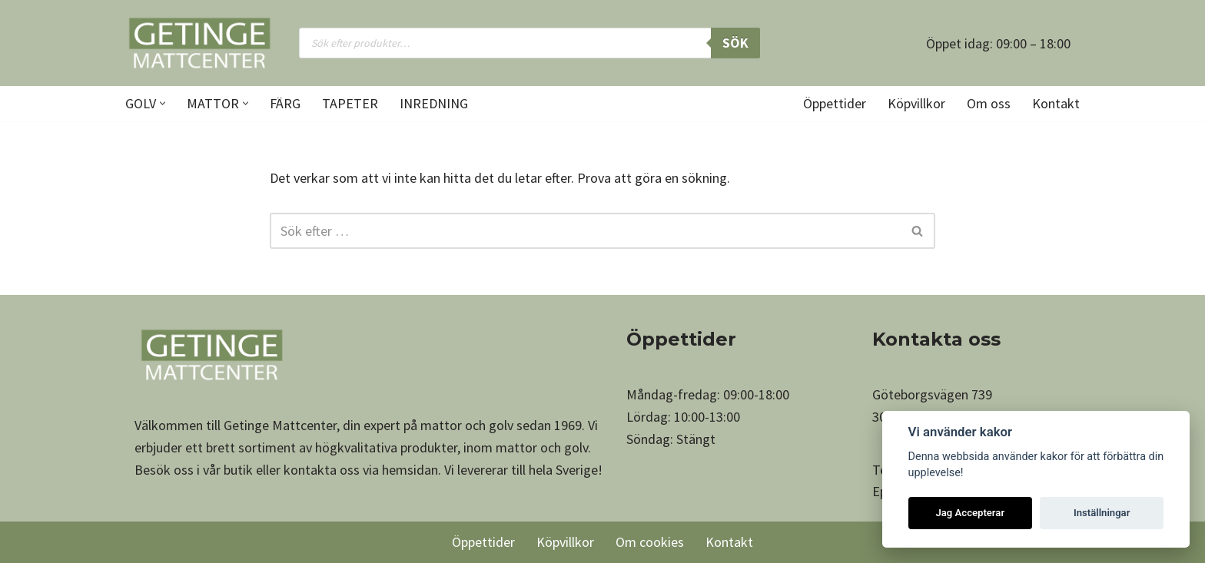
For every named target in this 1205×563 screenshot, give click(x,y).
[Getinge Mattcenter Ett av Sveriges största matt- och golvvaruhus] (199, 43)
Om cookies (650, 542)
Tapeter (350, 103)
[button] (162, 103)
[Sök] (585, 231)
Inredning (434, 103)
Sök (735, 42)
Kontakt (1056, 103)
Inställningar (1102, 512)
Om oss (989, 103)
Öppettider (834, 103)
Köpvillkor (916, 103)
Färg (285, 103)
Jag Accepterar (969, 512)
